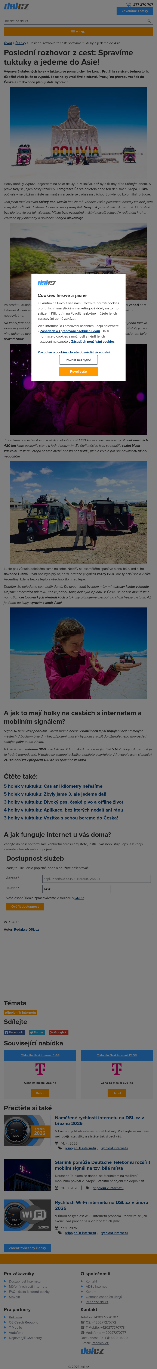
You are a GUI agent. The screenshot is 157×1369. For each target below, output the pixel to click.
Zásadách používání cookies (93, 341)
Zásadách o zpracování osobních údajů (70, 331)
